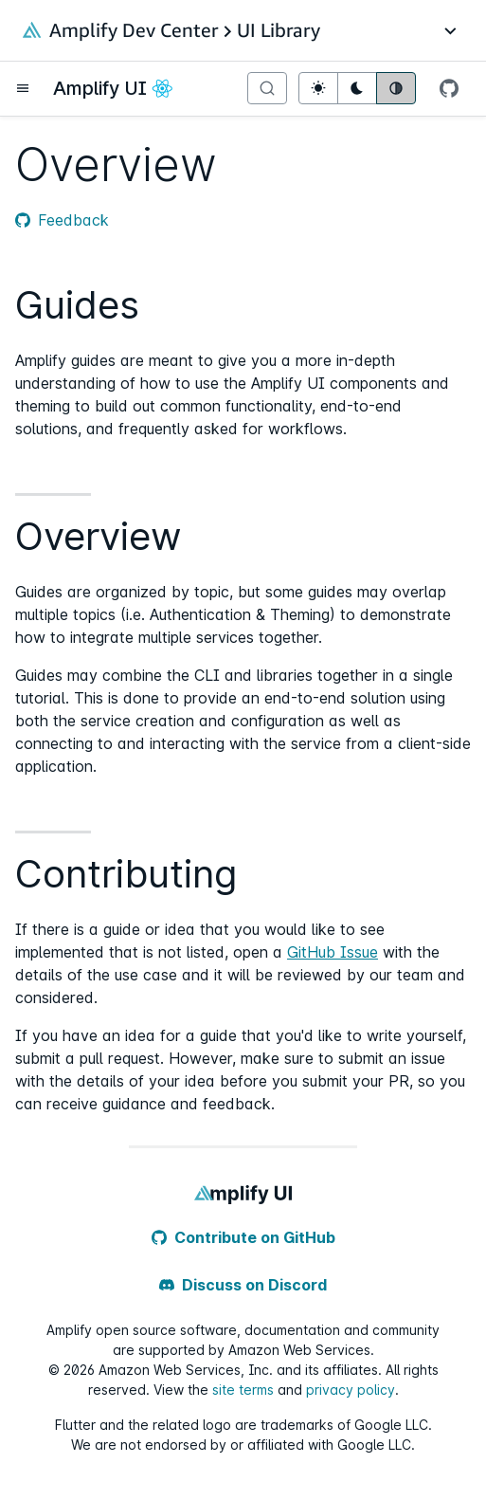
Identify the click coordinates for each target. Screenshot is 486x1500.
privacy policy (350, 1389)
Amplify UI (100, 88)
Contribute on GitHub (243, 1237)
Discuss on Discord (243, 1284)
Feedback (62, 219)
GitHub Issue (332, 951)
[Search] (267, 88)
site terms (243, 1389)
